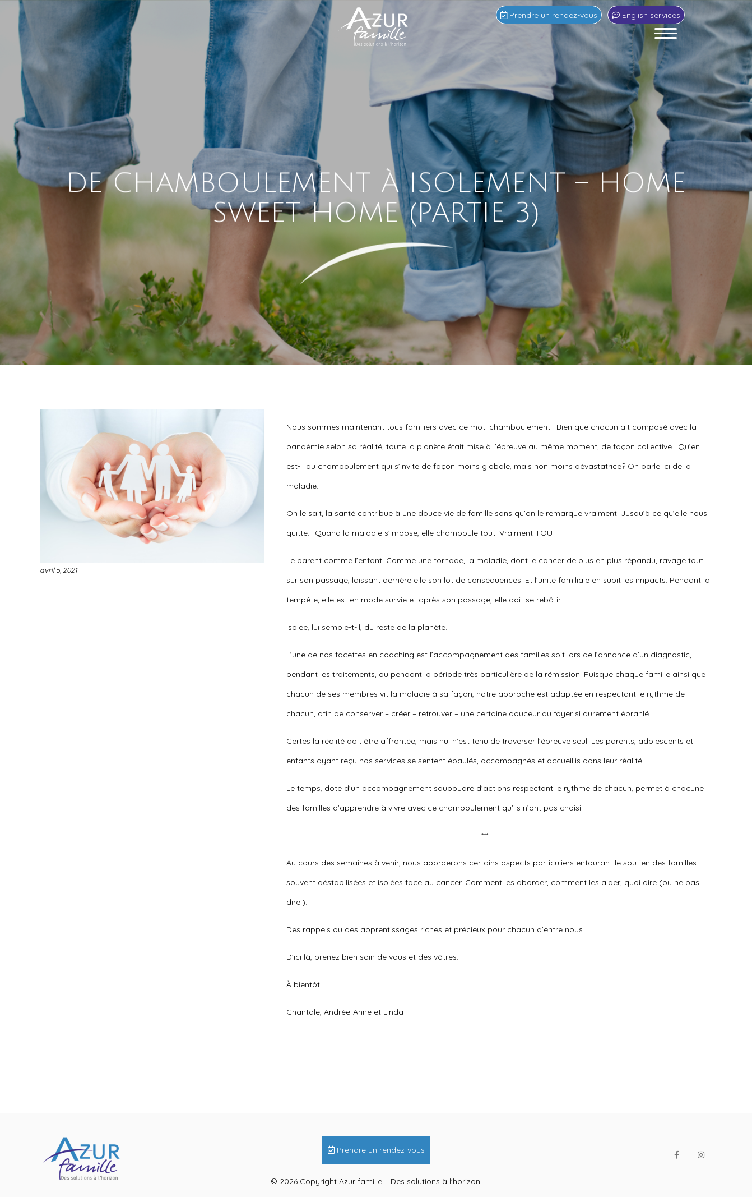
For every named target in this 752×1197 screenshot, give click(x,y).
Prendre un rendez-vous (548, 15)
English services (646, 15)
